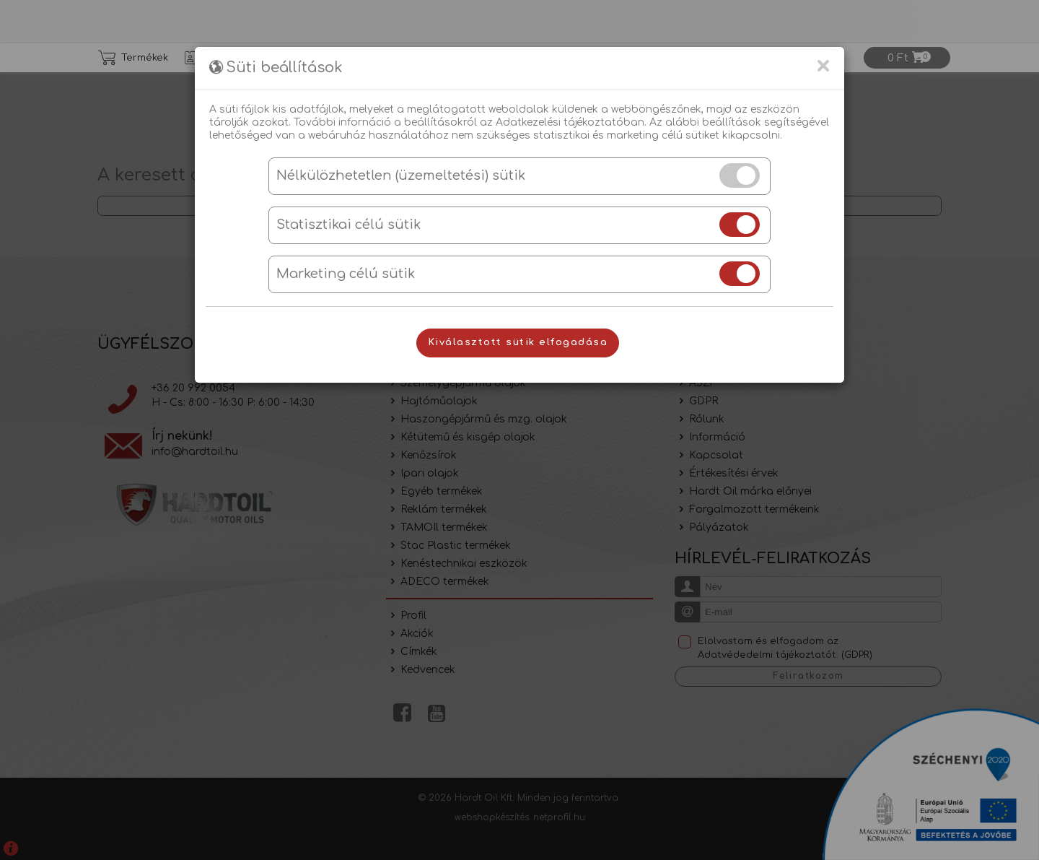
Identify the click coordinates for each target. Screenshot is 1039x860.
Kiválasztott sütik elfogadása (518, 342)
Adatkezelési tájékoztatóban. (571, 122)
